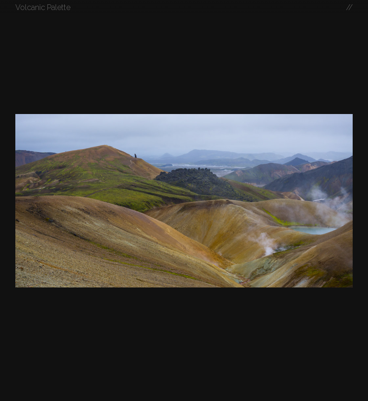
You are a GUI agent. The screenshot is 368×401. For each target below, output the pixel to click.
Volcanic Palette (42, 7)
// (349, 7)
